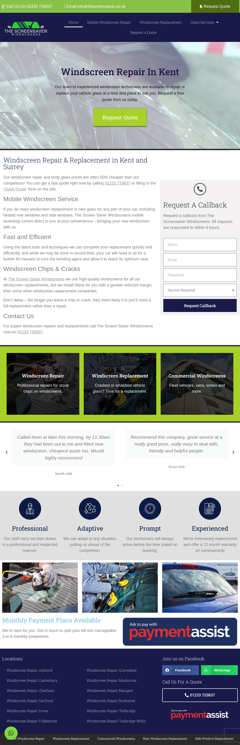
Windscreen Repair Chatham (30, 690)
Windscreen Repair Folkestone (32, 720)
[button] (6, 452)
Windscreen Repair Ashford (29, 670)
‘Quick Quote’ (15, 189)
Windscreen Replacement (161, 22)
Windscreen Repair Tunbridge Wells (116, 720)
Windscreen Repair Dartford (30, 700)
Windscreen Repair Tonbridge (111, 710)
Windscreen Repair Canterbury (32, 680)
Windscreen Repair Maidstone (111, 680)
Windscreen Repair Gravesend (111, 670)
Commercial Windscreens (116, 738)
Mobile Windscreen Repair (109, 22)
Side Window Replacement (214, 738)
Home (73, 22)
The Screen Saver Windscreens (36, 278)
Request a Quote (143, 32)
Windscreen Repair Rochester (111, 700)
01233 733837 (117, 183)
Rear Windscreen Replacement (165, 738)
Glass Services (204, 22)
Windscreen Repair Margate (110, 690)
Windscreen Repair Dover (28, 710)
